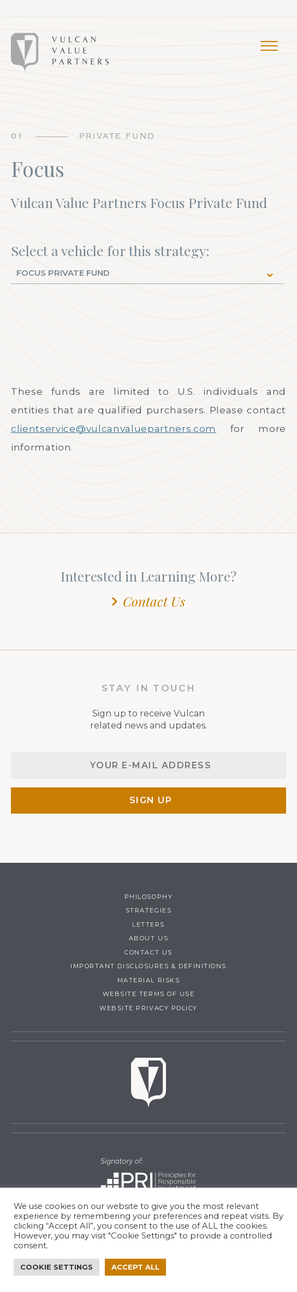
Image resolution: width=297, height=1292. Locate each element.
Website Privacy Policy (148, 1008)
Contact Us (154, 601)
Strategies (148, 910)
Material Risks (148, 980)
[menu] (269, 48)
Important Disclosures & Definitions (148, 966)
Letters (148, 924)
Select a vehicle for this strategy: (110, 251)
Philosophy (148, 896)
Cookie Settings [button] (56, 1267)
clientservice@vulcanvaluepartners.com (113, 428)
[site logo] (60, 52)
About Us (148, 938)
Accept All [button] (135, 1267)
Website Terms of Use (149, 994)
